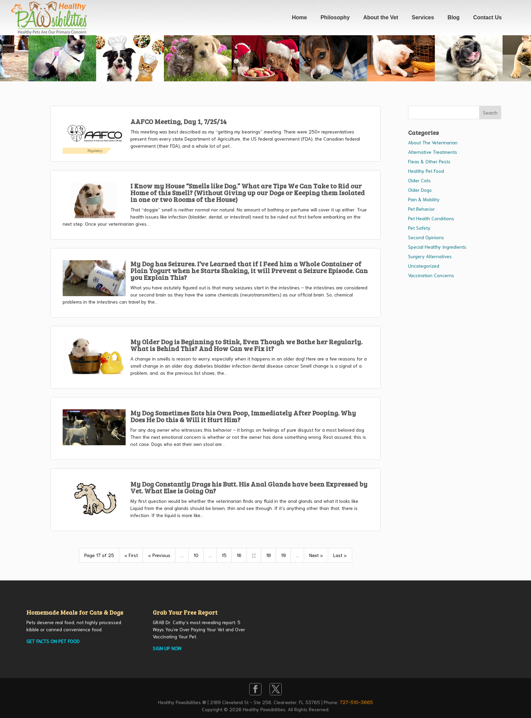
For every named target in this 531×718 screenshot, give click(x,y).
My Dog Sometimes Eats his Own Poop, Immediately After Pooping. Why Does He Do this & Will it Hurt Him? (243, 416)
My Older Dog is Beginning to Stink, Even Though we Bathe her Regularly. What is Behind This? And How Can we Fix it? (246, 345)
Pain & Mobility (424, 199)
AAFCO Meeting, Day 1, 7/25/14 (178, 121)
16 (239, 555)
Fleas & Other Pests (429, 161)
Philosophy (334, 17)
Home (299, 17)
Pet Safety (419, 228)
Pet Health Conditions (431, 218)
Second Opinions (426, 237)
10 (196, 555)
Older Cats (419, 180)
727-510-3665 (356, 702)
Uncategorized (423, 266)
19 (283, 555)
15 (224, 555)
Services (423, 17)
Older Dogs (420, 190)
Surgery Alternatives (430, 256)
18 (268, 555)
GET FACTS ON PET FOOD (53, 641)
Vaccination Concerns (431, 275)
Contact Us (487, 17)
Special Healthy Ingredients (437, 247)
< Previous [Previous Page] (159, 555)
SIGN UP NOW (167, 648)
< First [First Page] (131, 555)
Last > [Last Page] (340, 555)
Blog (454, 17)
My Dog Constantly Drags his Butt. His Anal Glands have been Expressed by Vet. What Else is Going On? (248, 487)
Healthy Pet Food (426, 171)
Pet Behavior (421, 209)
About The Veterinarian (433, 142)
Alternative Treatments (432, 152)
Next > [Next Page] (316, 555)
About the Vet (380, 17)
